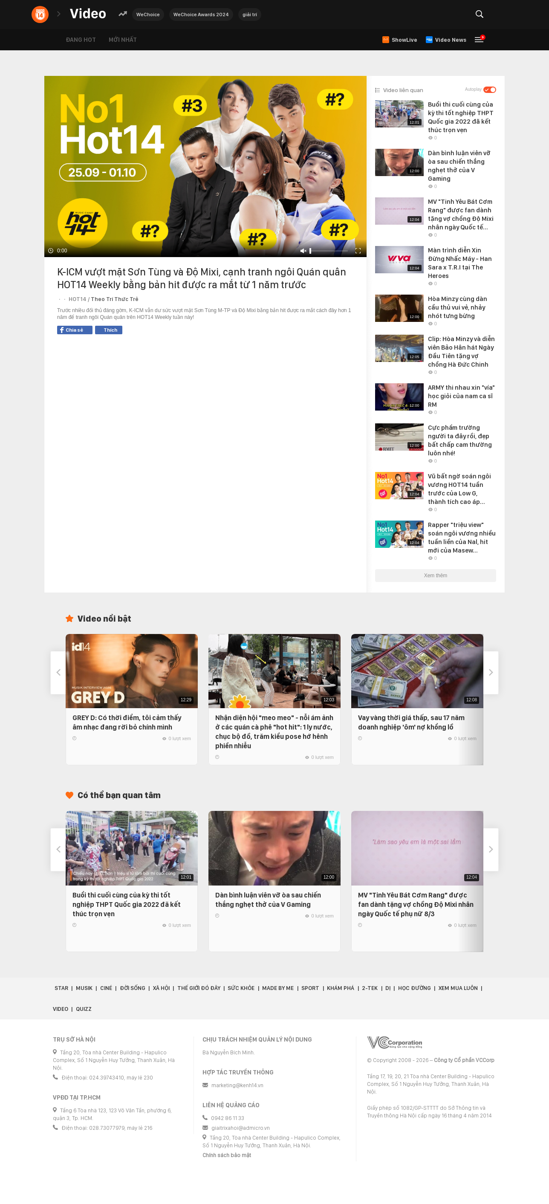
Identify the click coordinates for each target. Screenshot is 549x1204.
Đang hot (81, 39)
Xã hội (161, 988)
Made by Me (278, 988)
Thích (110, 330)
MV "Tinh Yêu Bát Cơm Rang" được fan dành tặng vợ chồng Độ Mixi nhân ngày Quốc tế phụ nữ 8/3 (416, 904)
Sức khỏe (241, 988)
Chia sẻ (71, 330)
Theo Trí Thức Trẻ (115, 299)
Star (61, 988)
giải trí (250, 14)
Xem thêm (436, 576)
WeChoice (148, 14)
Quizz (84, 1009)
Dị (387, 988)
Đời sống (132, 988)
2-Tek (370, 988)
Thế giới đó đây (198, 988)
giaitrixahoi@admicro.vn (240, 1128)
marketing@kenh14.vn (237, 1085)
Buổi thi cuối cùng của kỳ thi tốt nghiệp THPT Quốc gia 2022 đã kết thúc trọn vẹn (126, 904)
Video (60, 1009)
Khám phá (340, 988)
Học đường (414, 988)
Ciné (106, 988)
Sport (310, 988)
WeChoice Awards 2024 (201, 14)
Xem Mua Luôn (458, 988)
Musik (84, 988)
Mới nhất (123, 39)
